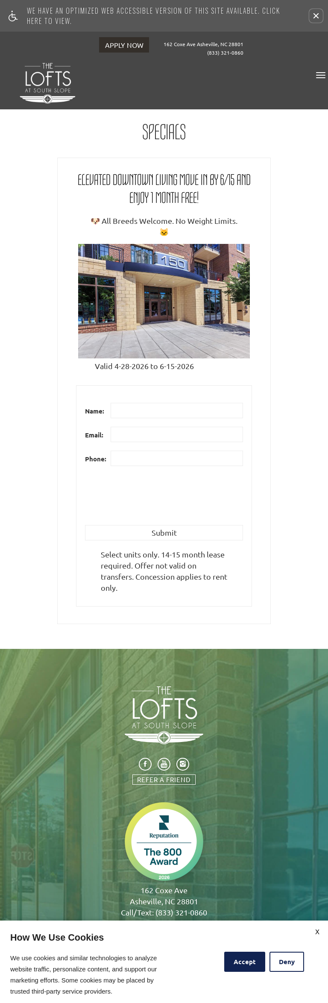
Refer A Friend (164, 779)
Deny (287, 961)
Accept (245, 961)
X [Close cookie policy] (317, 931)
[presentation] (150, 499)
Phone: (95, 459)
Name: (94, 411)
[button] (316, 16)
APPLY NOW (124, 44)
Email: (94, 435)
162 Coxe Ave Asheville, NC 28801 (206, 44)
